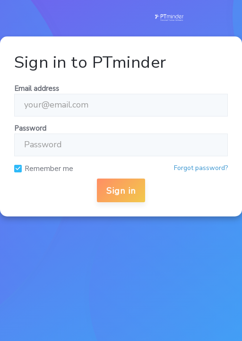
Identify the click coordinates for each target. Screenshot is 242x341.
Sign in (121, 191)
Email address (36, 88)
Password (30, 128)
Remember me (49, 169)
